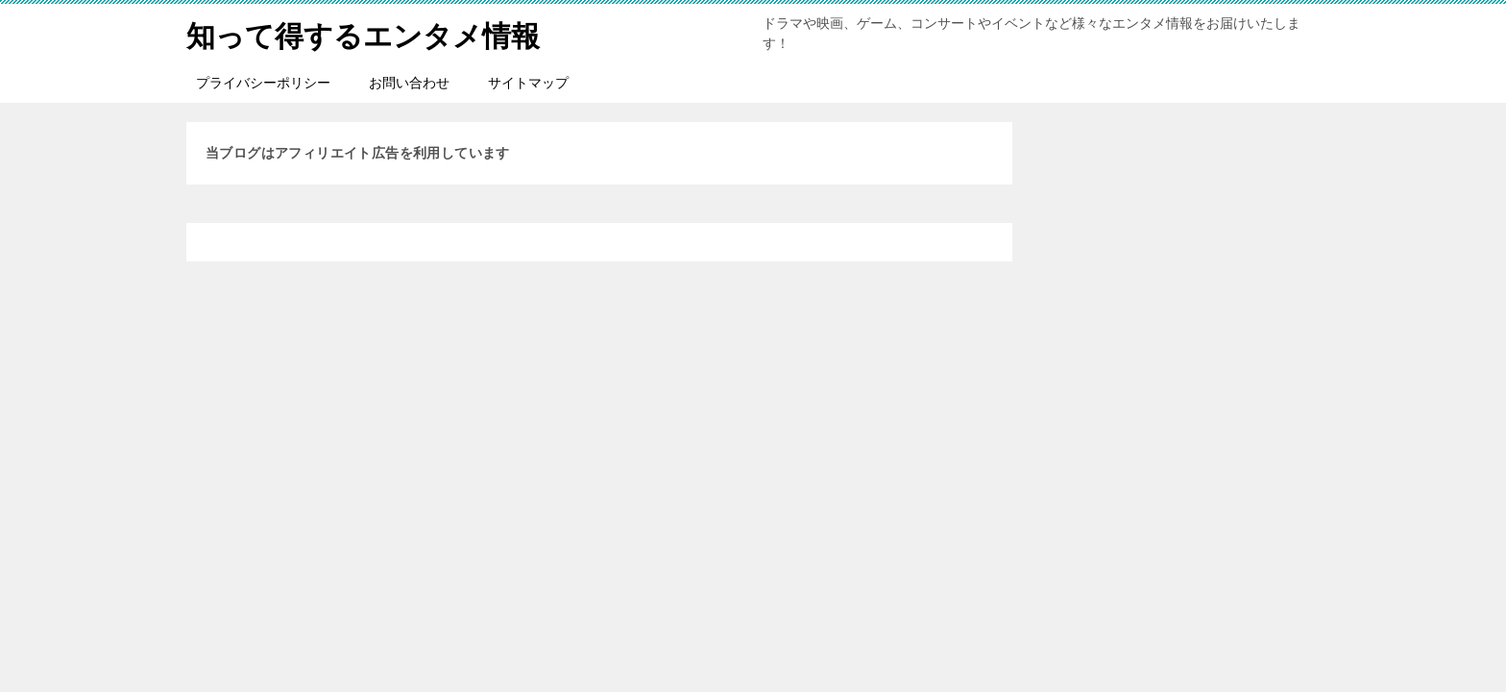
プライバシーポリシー (263, 82)
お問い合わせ (409, 82)
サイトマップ (528, 82)
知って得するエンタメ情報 (363, 33)
